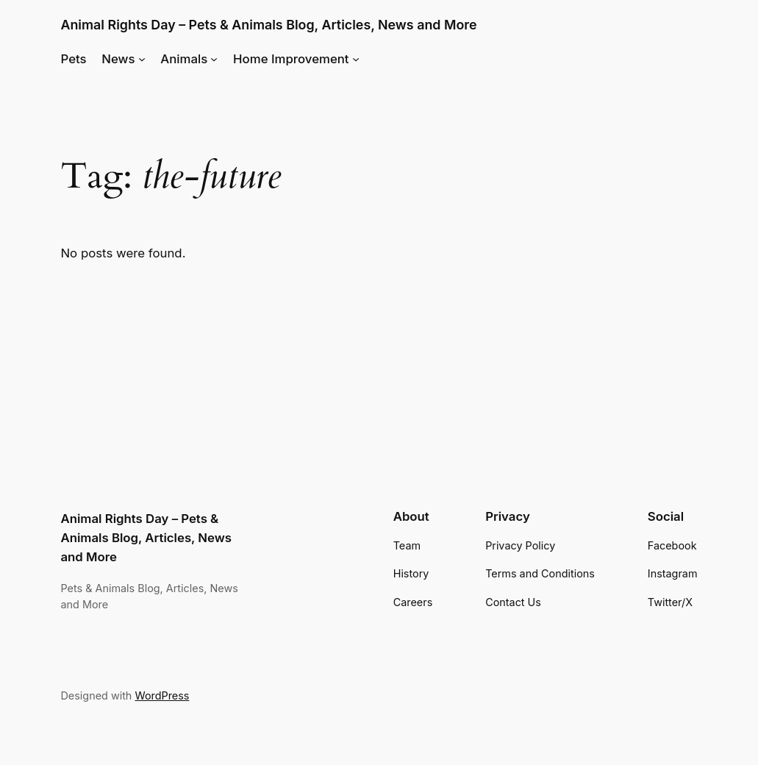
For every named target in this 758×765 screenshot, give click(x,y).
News (118, 58)
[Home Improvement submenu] (356, 59)
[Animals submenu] (214, 59)
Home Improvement (290, 58)
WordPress (162, 695)
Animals (183, 58)
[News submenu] (142, 59)
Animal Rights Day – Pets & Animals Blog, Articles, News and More (268, 24)
